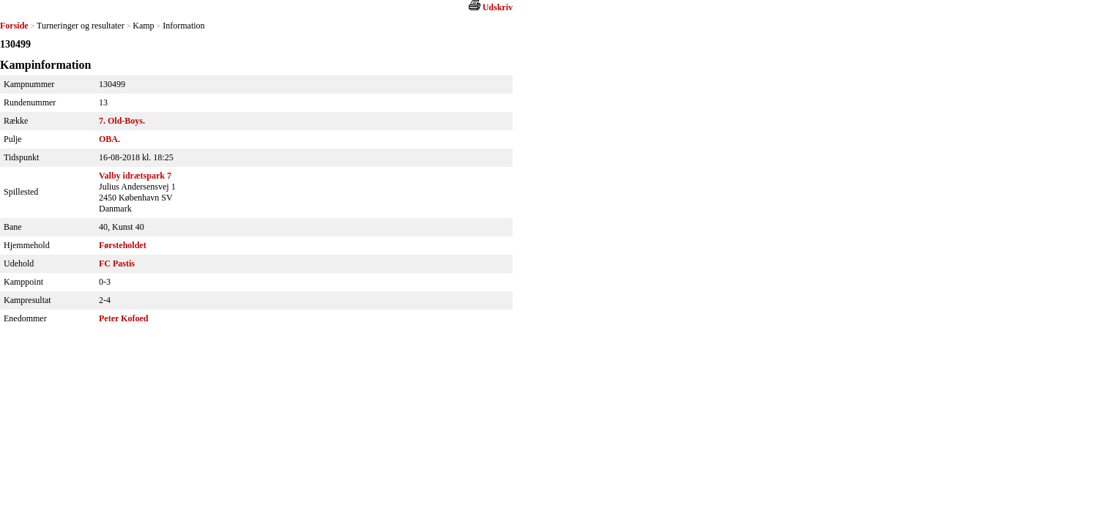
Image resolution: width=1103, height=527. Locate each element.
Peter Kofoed (123, 318)
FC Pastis (117, 263)
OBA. (109, 139)
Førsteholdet (122, 245)
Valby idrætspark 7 (135, 176)
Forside (14, 25)
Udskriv (498, 7)
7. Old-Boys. (122, 121)
